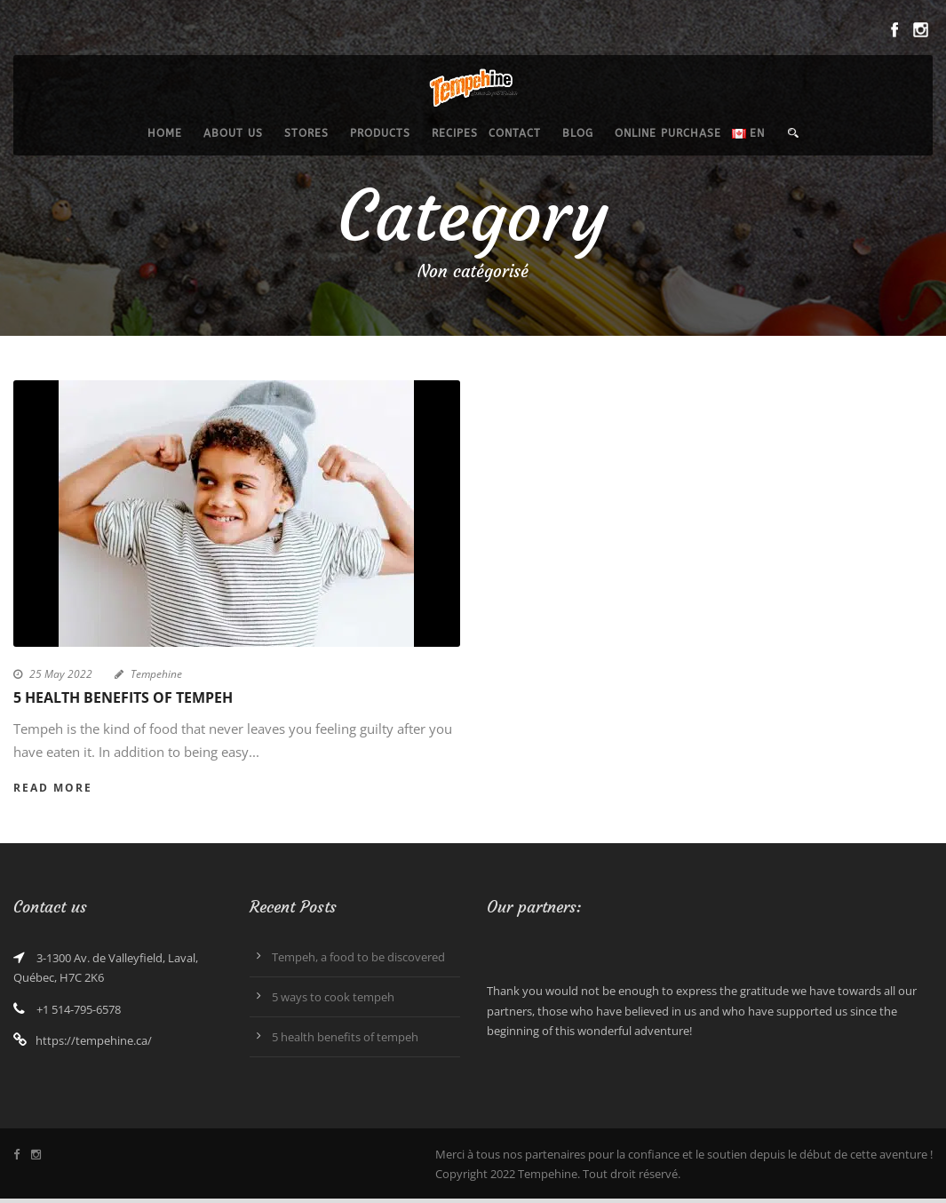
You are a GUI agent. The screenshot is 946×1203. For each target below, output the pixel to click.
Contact (515, 133)
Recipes (455, 133)
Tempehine (156, 673)
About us (233, 133)
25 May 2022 (60, 673)
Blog (577, 133)
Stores (306, 133)
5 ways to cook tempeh (333, 997)
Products (380, 133)
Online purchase (668, 133)
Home (164, 133)
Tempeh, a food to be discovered (358, 957)
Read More (52, 787)
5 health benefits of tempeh (123, 697)
